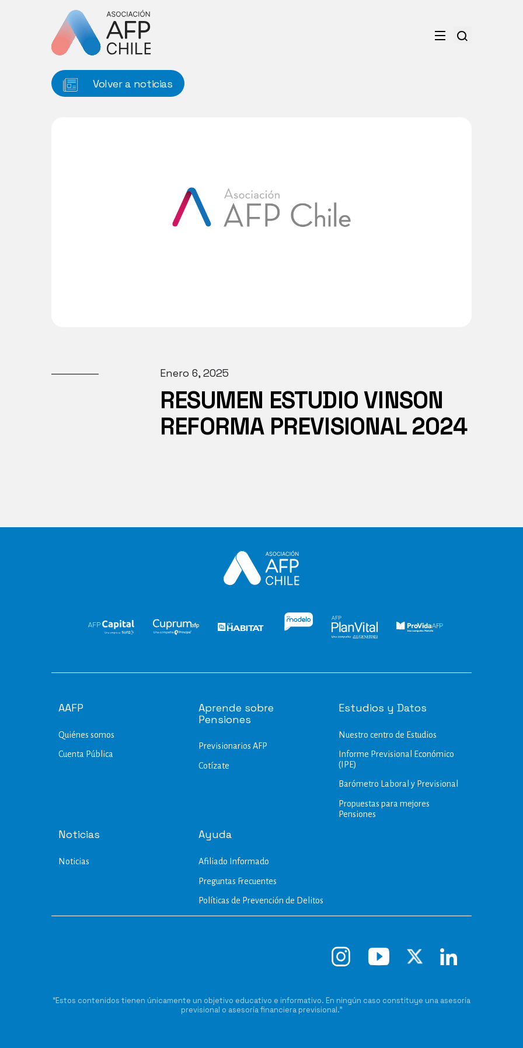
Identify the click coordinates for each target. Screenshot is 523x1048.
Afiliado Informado (233, 861)
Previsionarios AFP (232, 746)
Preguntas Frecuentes (237, 881)
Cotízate (213, 765)
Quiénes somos (86, 734)
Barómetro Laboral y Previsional (398, 783)
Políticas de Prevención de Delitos (260, 900)
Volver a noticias (118, 84)
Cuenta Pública (85, 754)
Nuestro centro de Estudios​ (388, 734)
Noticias (73, 861)
